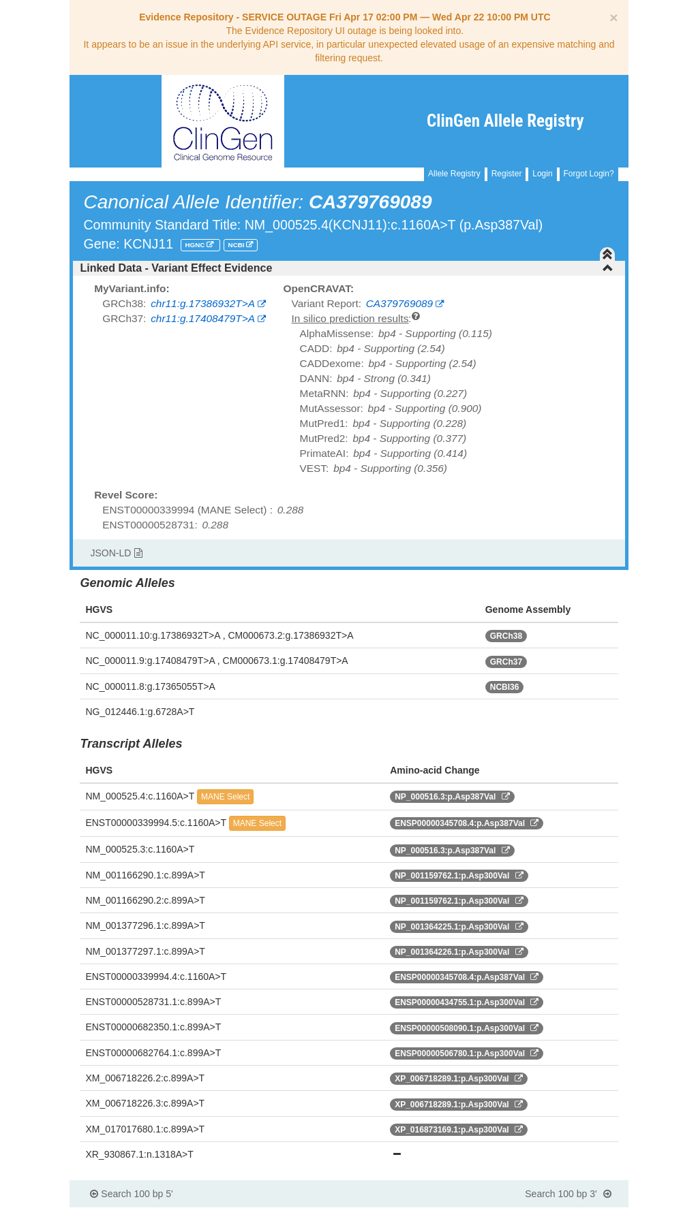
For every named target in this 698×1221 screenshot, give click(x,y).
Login (542, 173)
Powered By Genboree (562, 1214)
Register (506, 173)
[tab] (348, 268)
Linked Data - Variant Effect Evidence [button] (346, 268)
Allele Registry (454, 173)
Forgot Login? (589, 173)
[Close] (613, 17)
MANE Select (225, 797)
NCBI (237, 245)
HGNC (196, 245)
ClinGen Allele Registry (505, 121)
